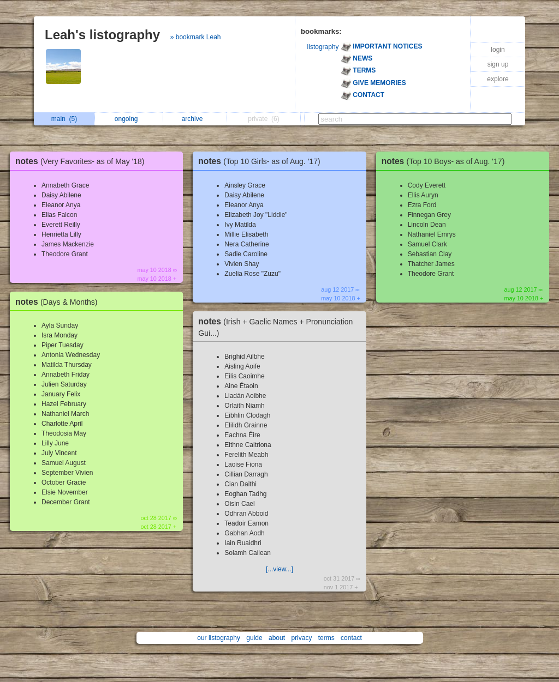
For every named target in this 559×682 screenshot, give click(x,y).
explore (497, 79)
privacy (301, 638)
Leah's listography (102, 34)
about (277, 638)
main (64, 119)
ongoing (129, 119)
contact (351, 638)
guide (254, 638)
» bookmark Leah (195, 37)
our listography (218, 638)
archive (195, 119)
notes (82, 161)
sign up (498, 64)
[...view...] (279, 569)
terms (326, 638)
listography (323, 47)
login (497, 49)
